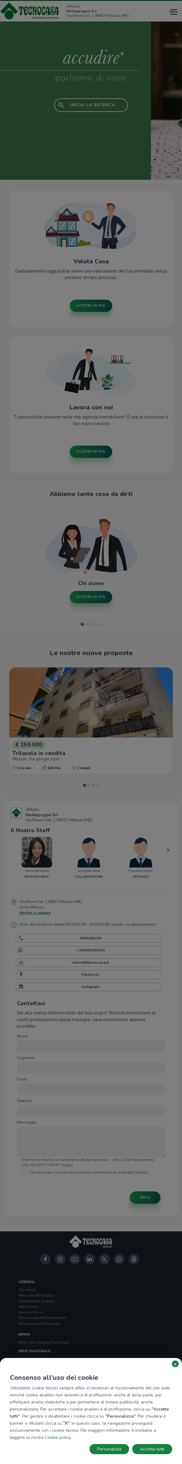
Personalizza (109, 1449)
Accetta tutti (152, 1449)
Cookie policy (57, 1437)
